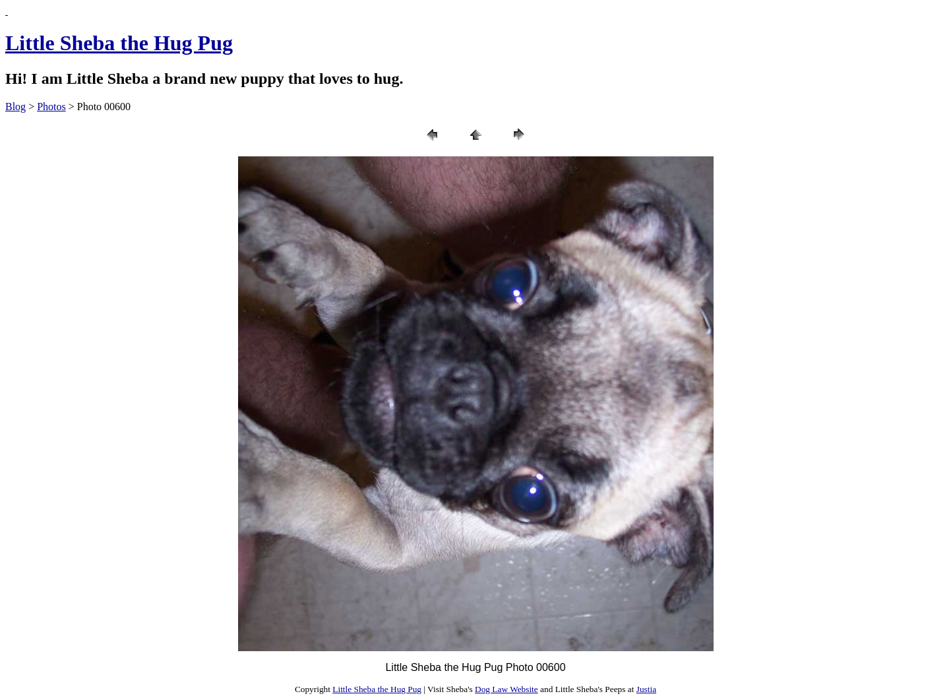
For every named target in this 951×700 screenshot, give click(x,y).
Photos (51, 106)
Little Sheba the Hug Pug (119, 43)
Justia (646, 689)
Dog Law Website (506, 689)
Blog (15, 106)
